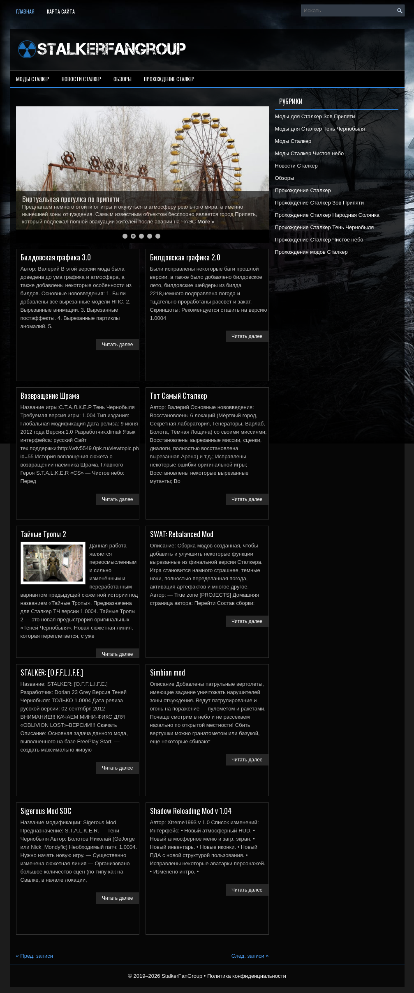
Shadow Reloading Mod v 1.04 (190, 810)
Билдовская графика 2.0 (185, 257)
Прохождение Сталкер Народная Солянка (327, 215)
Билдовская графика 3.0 (56, 257)
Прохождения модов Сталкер (311, 252)
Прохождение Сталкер (169, 79)
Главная (25, 11)
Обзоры (122, 79)
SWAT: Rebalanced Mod (181, 534)
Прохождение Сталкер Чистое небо (319, 240)
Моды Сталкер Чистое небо (309, 153)
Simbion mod (167, 672)
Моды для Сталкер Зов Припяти (315, 116)
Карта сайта (61, 11)
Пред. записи (34, 956)
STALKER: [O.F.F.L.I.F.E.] (52, 672)
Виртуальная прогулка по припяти (70, 198)
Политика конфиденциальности (246, 976)
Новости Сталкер (81, 79)
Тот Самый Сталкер (178, 395)
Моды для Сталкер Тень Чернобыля (320, 129)
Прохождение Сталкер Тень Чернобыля (324, 227)
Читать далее (117, 344)
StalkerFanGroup (182, 976)
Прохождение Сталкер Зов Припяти (319, 203)
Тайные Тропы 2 (43, 534)
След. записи (250, 956)
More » (206, 221)
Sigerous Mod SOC (46, 810)
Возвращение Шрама (50, 395)
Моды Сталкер (32, 79)
